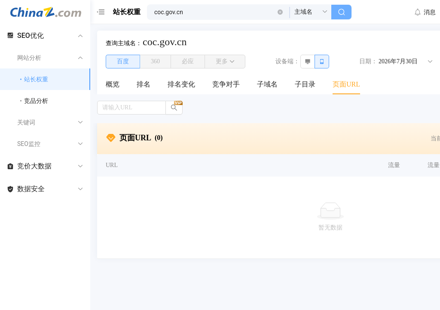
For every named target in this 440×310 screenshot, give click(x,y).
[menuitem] (112, 85)
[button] (280, 12)
